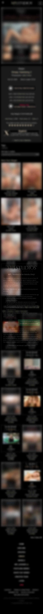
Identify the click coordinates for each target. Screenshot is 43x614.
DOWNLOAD (21, 94)
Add (37, 154)
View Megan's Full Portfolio (21, 114)
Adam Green (27, 75)
